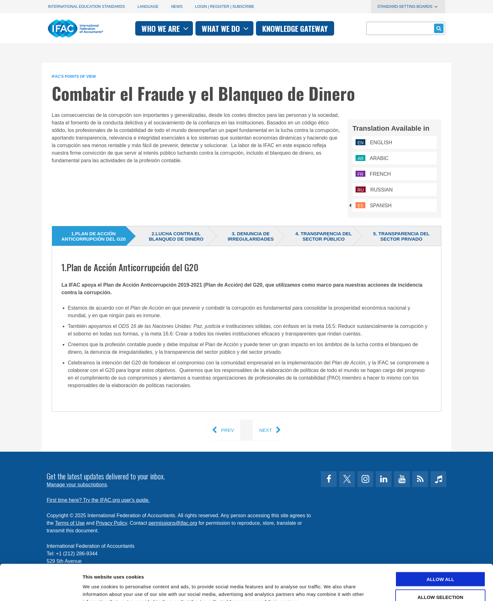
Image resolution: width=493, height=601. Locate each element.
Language (148, 6)
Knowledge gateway (295, 28)
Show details (330, 588)
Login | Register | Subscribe (224, 6)
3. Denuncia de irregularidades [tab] (251, 236)
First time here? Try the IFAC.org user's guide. (98, 500)
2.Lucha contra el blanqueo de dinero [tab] (176, 236)
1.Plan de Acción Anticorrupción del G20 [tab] (93, 236)
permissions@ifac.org (172, 523)
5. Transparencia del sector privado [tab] (401, 236)
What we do (226, 28)
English (374, 142)
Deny (440, 581)
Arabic (372, 158)
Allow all (440, 545)
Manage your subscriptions (77, 484)
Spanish (374, 205)
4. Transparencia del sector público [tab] (323, 236)
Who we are (166, 28)
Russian (374, 189)
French (373, 174)
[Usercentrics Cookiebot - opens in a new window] (40, 588)
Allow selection (440, 563)
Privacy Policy (111, 523)
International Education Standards (86, 6)
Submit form (437, 28)
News (177, 6)
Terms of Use (69, 523)
